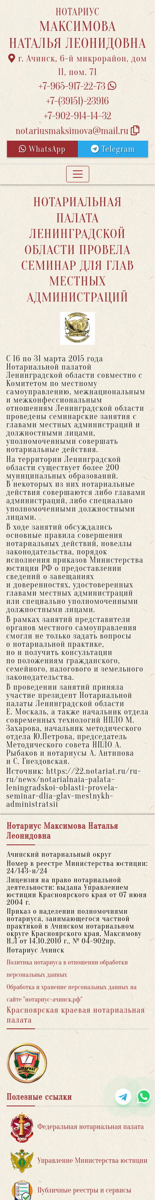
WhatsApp (42, 149)
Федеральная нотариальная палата (77, 1127)
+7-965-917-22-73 (77, 86)
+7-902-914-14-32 (77, 116)
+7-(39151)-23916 (77, 101)
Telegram (113, 149)
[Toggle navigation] (77, 174)
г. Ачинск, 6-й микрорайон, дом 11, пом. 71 (77, 65)
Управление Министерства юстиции (79, 1161)
